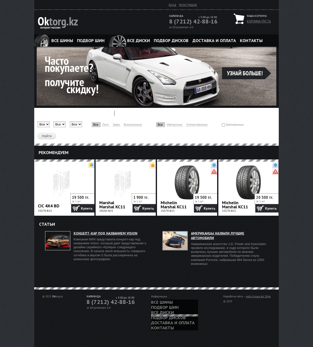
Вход (172, 5)
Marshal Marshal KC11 (112, 205)
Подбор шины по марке (81, 113)
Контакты (251, 40)
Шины (44, 113)
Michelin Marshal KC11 (174, 205)
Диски (128, 113)
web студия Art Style (258, 296)
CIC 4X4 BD (48, 206)
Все (96, 124)
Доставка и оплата (214, 40)
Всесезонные (133, 124)
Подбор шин (91, 40)
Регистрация (188, 5)
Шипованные (235, 124)
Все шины (62, 40)
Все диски (138, 40)
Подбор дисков (171, 40)
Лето (106, 124)
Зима (117, 124)
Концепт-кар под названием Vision (105, 233)
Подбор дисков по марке (168, 113)
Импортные (175, 124)
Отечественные (197, 124)
